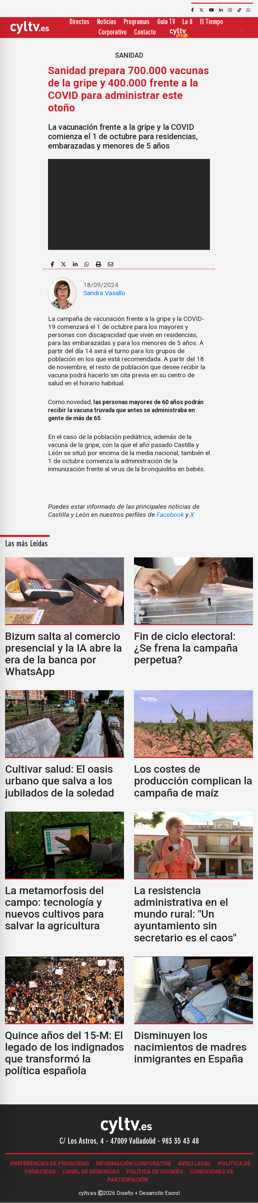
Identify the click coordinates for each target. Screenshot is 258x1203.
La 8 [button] (187, 22)
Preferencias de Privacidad (49, 1163)
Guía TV (166, 22)
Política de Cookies (154, 1171)
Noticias (106, 22)
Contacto (145, 32)
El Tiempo (211, 22)
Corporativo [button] (112, 32)
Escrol (172, 1193)
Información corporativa (133, 1163)
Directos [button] (79, 22)
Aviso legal (194, 1163)
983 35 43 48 (180, 1142)
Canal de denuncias (91, 1171)
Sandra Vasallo (104, 293)
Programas (136, 22)
